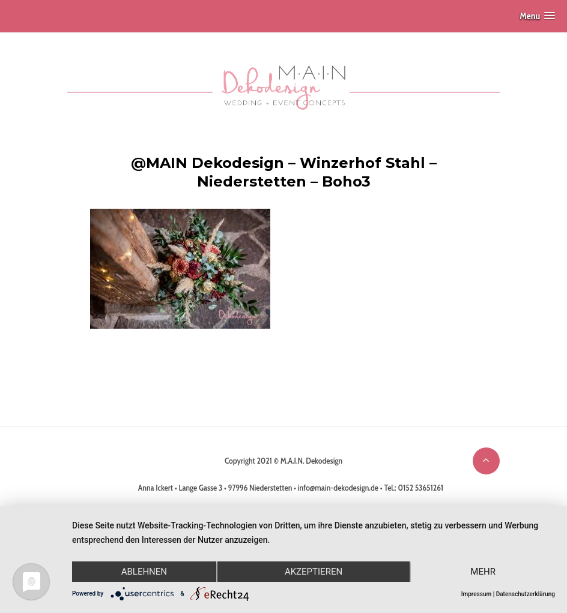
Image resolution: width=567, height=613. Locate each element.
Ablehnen (144, 571)
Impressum (476, 594)
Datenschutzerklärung (525, 594)
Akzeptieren (313, 571)
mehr (483, 571)
